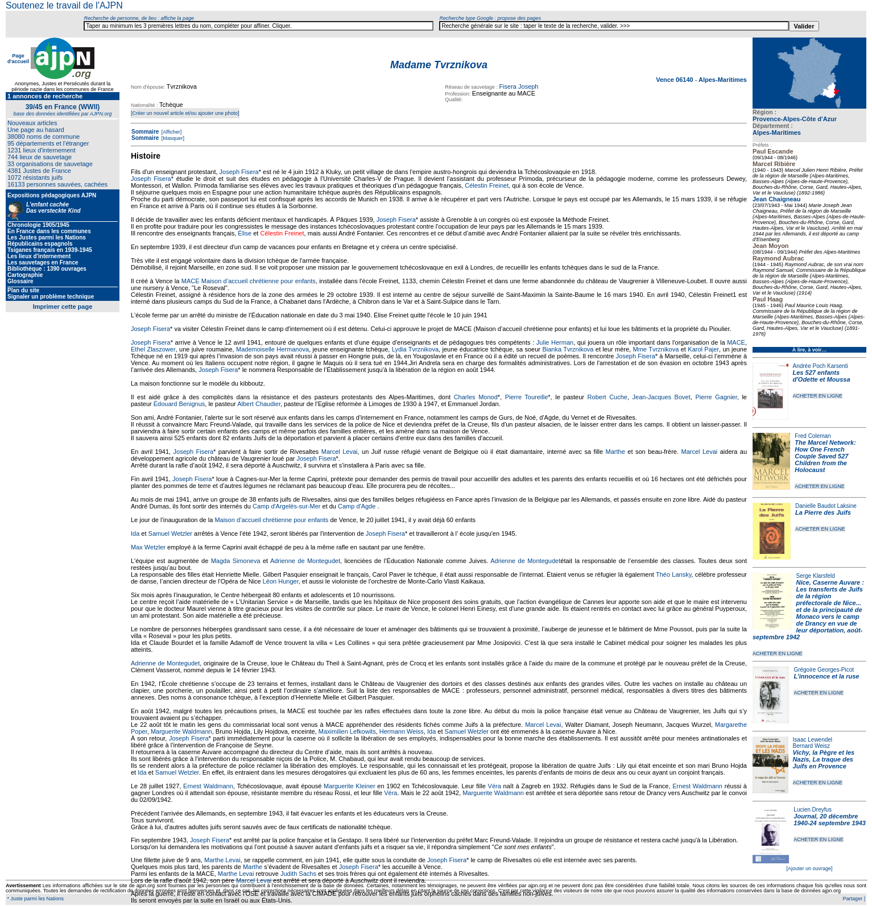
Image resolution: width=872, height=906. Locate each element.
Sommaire (145, 132)
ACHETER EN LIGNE (818, 396)
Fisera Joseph (518, 86)
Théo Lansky (673, 574)
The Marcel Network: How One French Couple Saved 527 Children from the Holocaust (825, 456)
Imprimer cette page (63, 306)
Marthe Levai (222, 860)
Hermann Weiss (401, 731)
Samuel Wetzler (170, 533)
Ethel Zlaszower (153, 349)
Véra (494, 786)
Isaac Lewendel (813, 740)
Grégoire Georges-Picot (824, 670)
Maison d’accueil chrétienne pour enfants (271, 519)
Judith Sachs (298, 873)
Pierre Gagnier (716, 397)
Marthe (615, 451)
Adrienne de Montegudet (305, 560)
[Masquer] (172, 138)
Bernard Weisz (811, 746)
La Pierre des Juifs (823, 512)
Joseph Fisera (239, 171)
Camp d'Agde (357, 506)
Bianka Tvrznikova (567, 349)
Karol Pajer (703, 349)
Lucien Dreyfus (813, 809)
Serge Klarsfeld (815, 576)
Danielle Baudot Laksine (826, 506)
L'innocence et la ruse (826, 676)
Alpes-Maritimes (777, 132)
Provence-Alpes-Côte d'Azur (795, 118)
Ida (135, 533)
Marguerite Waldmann (181, 731)
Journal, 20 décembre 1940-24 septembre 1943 (830, 819)
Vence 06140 (675, 79)
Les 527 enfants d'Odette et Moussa (821, 376)
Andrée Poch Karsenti (820, 366)
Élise (244, 233)
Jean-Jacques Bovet (662, 397)
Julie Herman (554, 342)
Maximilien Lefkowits (347, 731)
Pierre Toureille (526, 397)
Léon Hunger (281, 581)
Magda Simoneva (236, 560)
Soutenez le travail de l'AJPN (64, 5)
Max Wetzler (148, 547)
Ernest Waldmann (208, 786)
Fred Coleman (812, 436)
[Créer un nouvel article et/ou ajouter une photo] (185, 113)
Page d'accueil (18, 58)
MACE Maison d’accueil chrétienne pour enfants (248, 281)
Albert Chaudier (258, 403)
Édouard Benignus (179, 403)
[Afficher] (170, 132)
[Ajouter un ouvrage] (809, 868)
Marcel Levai (339, 451)
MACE (736, 342)
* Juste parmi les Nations (35, 898)
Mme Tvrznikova (656, 349)
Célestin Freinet (487, 185)
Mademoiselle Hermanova (272, 349)
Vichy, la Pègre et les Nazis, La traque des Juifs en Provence (824, 759)
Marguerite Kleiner (349, 786)
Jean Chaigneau (776, 199)
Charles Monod (476, 397)
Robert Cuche (607, 397)
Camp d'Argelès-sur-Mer (286, 506)
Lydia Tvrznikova (415, 349)
